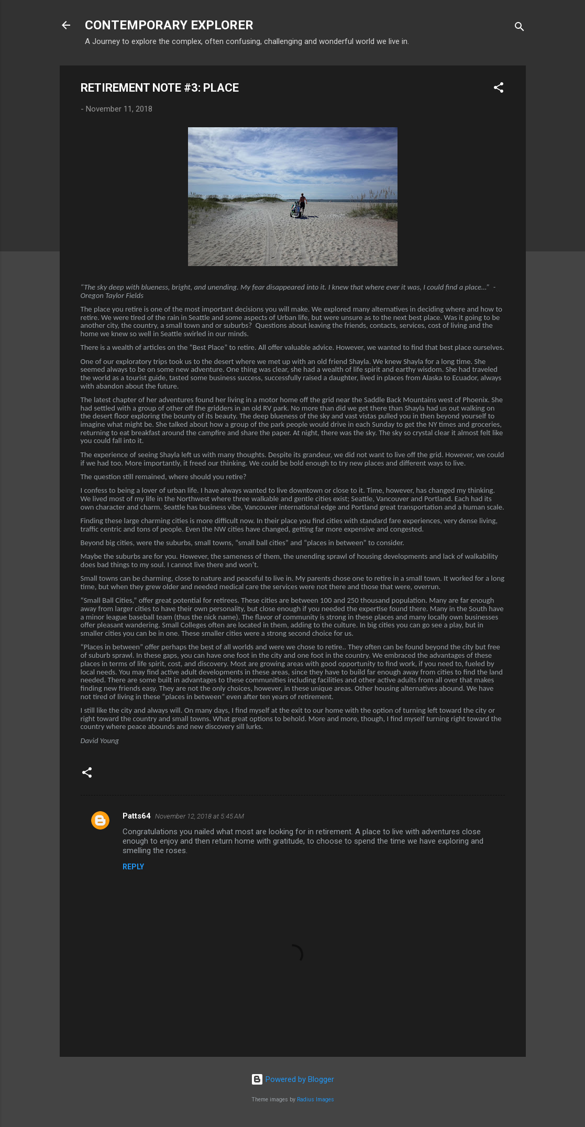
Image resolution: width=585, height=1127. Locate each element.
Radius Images (315, 1099)
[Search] (519, 29)
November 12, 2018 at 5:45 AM (199, 816)
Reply (133, 867)
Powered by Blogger (292, 1079)
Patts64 (137, 816)
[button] (498, 89)
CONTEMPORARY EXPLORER (169, 25)
